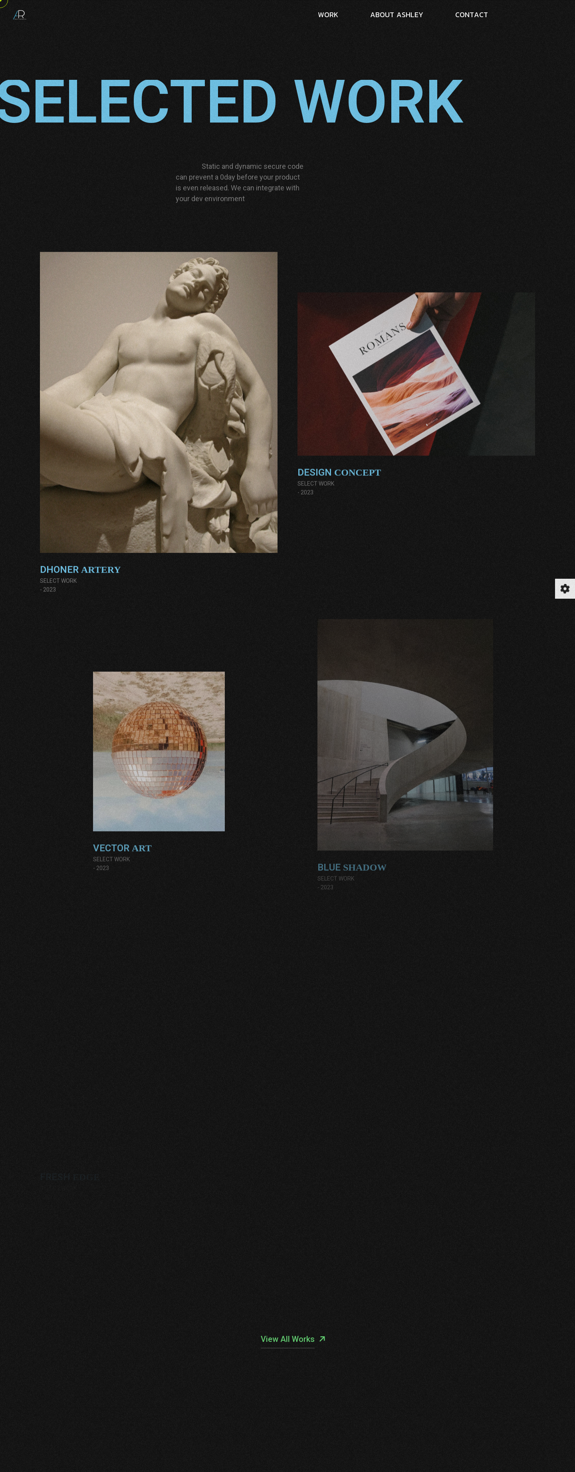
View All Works (288, 1339)
